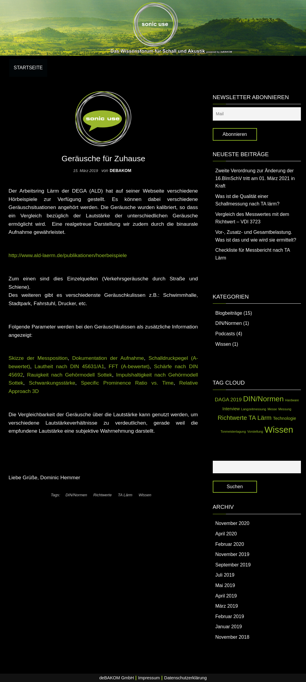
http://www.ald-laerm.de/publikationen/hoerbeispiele (68, 255)
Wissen (145, 495)
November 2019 (232, 554)
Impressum (149, 677)
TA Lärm (125, 495)
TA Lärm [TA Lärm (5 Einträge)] (260, 417)
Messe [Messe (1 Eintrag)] (272, 409)
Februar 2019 (229, 616)
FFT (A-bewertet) (129, 366)
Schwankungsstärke (52, 383)
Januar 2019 (228, 626)
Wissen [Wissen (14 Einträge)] (278, 429)
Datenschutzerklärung (185, 677)
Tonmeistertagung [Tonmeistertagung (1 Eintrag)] (233, 431)
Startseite (28, 67)
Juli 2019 (224, 574)
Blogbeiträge (228, 313)
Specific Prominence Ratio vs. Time (127, 383)
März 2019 (226, 606)
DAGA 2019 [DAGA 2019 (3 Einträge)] (228, 400)
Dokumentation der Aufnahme (108, 358)
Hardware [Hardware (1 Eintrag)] (292, 400)
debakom (120, 170)
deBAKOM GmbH (116, 677)
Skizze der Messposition (38, 358)
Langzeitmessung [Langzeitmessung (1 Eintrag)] (253, 409)
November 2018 (232, 637)
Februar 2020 (229, 544)
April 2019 (226, 595)
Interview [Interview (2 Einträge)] (231, 408)
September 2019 (232, 564)
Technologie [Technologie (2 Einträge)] (284, 418)
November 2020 (232, 523)
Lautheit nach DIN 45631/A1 (69, 366)
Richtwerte (102, 495)
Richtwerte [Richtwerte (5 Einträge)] (232, 417)
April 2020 (226, 533)
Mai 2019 (225, 585)
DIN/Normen (76, 495)
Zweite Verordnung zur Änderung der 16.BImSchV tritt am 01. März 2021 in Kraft (255, 178)
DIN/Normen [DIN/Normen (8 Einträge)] (263, 399)
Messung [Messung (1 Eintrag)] (285, 409)
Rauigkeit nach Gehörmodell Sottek (69, 375)
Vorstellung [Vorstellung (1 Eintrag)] (255, 431)
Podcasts (225, 333)
